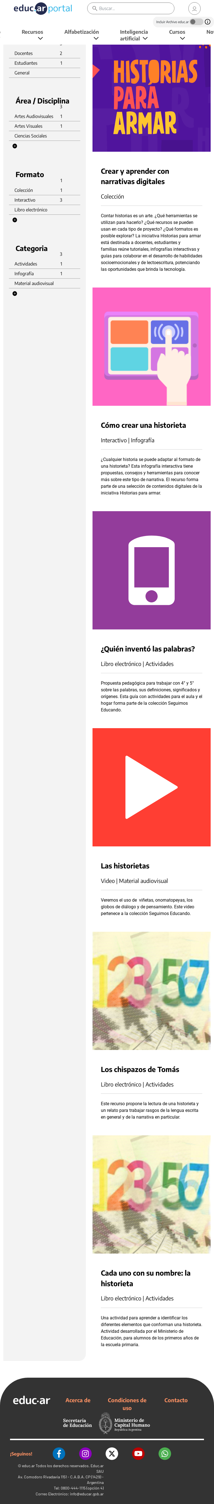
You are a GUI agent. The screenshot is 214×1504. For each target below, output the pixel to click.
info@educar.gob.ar (87, 1493)
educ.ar (28, 1465)
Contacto (176, 1400)
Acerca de (78, 1400)
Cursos (177, 31)
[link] (194, 8)
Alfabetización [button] (81, 31)
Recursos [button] (32, 31)
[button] (15, 146)
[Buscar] (136, 8)
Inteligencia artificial (134, 35)
